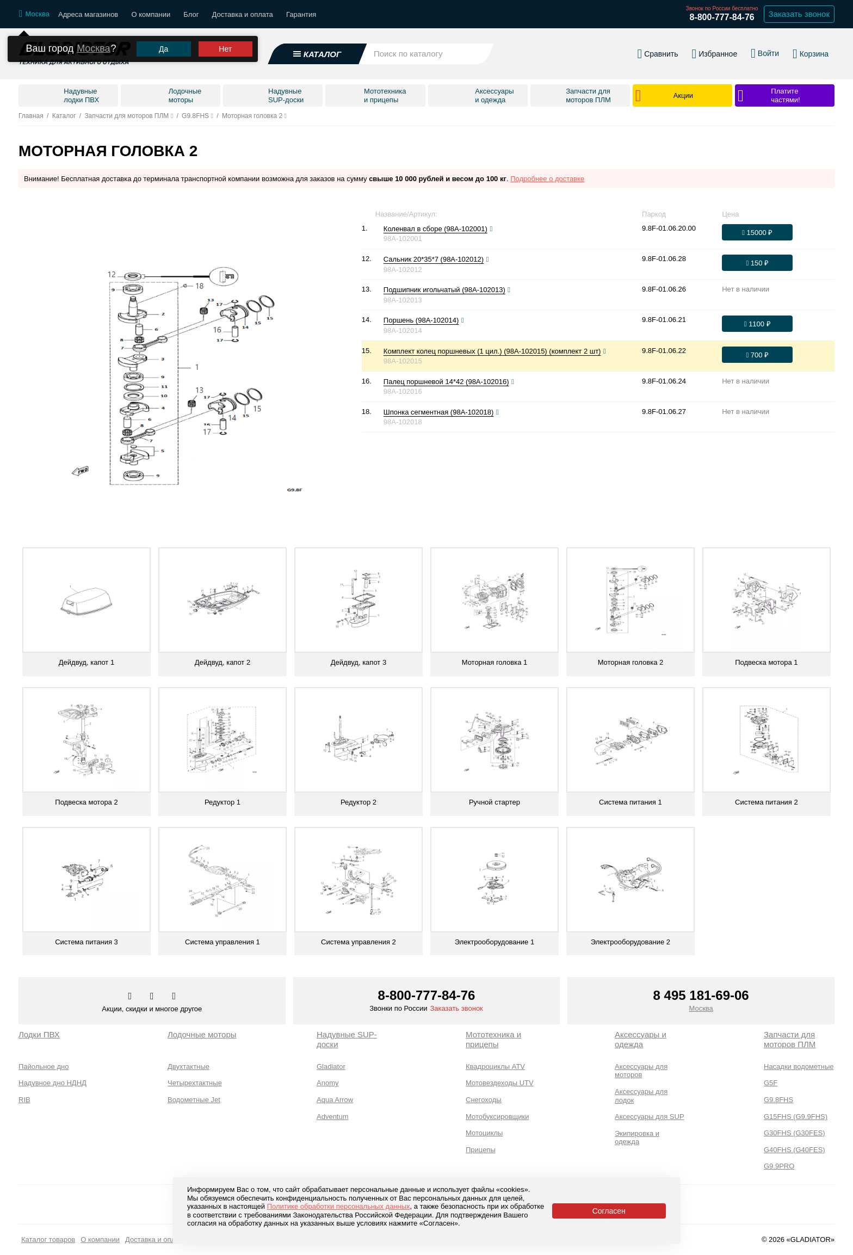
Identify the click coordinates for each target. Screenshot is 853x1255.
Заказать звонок (456, 1008)
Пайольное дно (43, 1066)
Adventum (333, 1116)
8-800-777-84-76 (721, 17)
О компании (150, 14)
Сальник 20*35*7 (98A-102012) (434, 259)
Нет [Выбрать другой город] (225, 38)
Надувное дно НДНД (52, 1083)
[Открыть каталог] (317, 48)
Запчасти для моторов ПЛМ (789, 1039)
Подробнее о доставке (547, 179)
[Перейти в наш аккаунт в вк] (131, 996)
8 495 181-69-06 (701, 995)
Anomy (327, 1083)
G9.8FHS (778, 1100)
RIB (24, 1100)
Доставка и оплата (242, 14)
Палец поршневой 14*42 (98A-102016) (446, 382)
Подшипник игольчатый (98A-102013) (444, 290)
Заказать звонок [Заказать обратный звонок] (799, 13)
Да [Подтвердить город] (163, 38)
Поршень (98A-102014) (421, 320)
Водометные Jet (194, 1100)
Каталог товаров (48, 1239)
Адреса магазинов (88, 14)
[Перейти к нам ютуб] (174, 996)
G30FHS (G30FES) (794, 1133)
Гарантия (301, 14)
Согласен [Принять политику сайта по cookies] (609, 1211)
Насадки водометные (798, 1066)
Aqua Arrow (335, 1100)
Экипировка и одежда (637, 1137)
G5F (770, 1083)
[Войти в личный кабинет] (765, 48)
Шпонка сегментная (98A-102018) (439, 412)
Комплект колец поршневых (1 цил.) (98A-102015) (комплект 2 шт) (492, 351)
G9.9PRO (779, 1166)
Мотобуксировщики (497, 1116)
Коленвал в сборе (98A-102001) (435, 229)
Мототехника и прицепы (493, 1039)
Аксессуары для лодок (641, 1095)
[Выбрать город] (34, 14)
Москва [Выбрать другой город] (93, 37)
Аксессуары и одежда (640, 1039)
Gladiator (331, 1066)
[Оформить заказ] (757, 232)
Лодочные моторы (202, 1034)
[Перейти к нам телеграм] (153, 996)
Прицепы (481, 1150)
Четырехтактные (195, 1083)
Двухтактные (188, 1066)
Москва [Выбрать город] (701, 1008)
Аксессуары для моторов (641, 1070)
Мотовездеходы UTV (500, 1083)
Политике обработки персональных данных (338, 1206)
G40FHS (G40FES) (794, 1150)
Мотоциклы (484, 1133)
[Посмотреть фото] (491, 229)
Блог (191, 14)
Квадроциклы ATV (495, 1066)
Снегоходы (484, 1100)
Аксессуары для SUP (649, 1116)
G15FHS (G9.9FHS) (795, 1116)
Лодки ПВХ (39, 1034)
